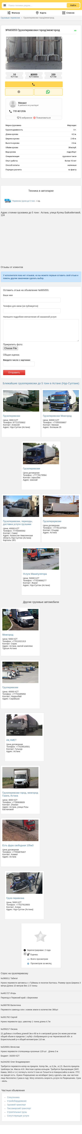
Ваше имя (8, 295)
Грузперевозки (10, 687)
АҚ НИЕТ (11, 739)
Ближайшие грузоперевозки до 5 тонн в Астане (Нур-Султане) (41, 382)
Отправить (14, 372)
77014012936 (19, 111)
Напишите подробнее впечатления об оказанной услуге (30, 316)
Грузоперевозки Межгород (57, 415)
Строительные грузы (17, 1111)
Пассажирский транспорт (19, 1108)
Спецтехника (13, 1097)
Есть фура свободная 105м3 (17, 845)
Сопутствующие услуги (18, 1115)
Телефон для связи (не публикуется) (20, 305)
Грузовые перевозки (11, 18)
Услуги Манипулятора (35, 573)
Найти (73, 5)
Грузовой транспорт (16, 1104)
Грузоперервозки (52, 521)
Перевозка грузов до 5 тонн (23, 201)
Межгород (7, 634)
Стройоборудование (16, 1100)
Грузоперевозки (11, 415)
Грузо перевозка (15, 897)
